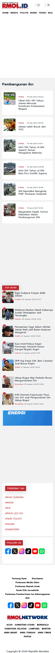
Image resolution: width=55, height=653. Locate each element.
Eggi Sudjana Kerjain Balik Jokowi (30, 294)
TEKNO (42, 12)
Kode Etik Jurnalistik (27, 590)
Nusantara (19, 384)
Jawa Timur (44, 632)
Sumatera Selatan (15, 628)
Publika (18, 299)
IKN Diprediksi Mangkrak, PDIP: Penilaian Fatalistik (32, 192)
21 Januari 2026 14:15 (31, 353)
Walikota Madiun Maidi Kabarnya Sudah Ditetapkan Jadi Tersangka (34, 313)
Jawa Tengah (27, 632)
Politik (21, 97)
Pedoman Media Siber (27, 582)
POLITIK (24, 12)
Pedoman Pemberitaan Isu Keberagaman (27, 594)
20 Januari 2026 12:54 (34, 404)
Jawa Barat (10, 632)
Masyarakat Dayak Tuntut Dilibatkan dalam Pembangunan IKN (33, 215)
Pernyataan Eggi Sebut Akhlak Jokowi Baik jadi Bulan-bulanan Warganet (33, 330)
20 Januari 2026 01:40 (31, 336)
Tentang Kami (19, 578)
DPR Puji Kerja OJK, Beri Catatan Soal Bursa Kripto (34, 362)
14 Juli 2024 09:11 (35, 143)
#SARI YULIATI (13, 518)
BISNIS (33, 12)
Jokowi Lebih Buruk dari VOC (32, 128)
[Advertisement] (27, 49)
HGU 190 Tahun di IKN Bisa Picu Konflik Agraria (32, 172)
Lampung (34, 628)
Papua (27, 636)
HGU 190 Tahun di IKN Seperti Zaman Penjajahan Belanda (31, 150)
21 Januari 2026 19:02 (30, 367)
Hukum (18, 319)
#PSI (7, 508)
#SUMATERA (12, 529)
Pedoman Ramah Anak (27, 586)
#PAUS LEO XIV (14, 513)
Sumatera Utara (25, 624)
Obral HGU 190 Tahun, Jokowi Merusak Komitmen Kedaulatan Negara (31, 104)
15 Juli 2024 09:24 (35, 97)
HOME (5, 12)
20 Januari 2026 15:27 (31, 299)
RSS (28, 598)
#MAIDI (9, 502)
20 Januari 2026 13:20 (31, 319)
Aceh (9, 624)
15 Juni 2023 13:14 (35, 208)
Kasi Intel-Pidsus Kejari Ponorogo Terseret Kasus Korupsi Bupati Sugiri (29, 347)
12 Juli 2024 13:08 (35, 187)
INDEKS (14, 12)
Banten (46, 628)
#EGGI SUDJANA (14, 497)
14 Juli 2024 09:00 (35, 167)
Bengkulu (43, 624)
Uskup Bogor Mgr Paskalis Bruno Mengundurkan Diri (33, 379)
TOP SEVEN (10, 287)
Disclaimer (37, 578)
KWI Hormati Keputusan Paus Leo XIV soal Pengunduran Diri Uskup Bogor (32, 397)
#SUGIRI (9, 524)
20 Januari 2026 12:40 (34, 384)
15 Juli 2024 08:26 (35, 123)
